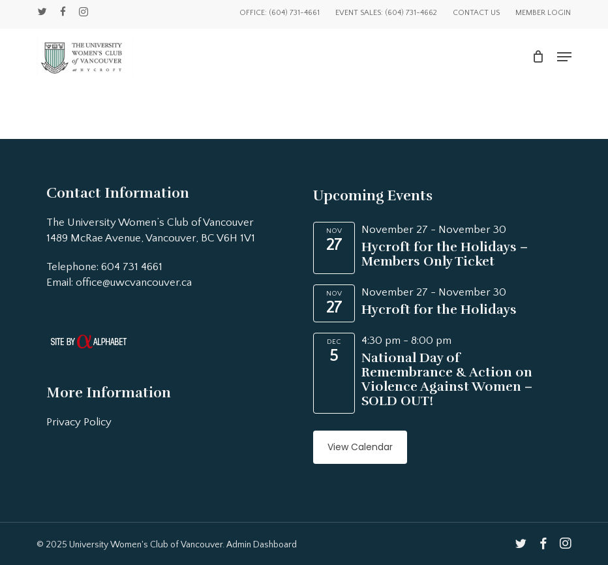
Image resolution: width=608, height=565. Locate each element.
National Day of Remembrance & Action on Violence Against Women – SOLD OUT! (446, 379)
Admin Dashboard (261, 545)
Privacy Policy (79, 422)
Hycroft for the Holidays (439, 309)
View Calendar (360, 446)
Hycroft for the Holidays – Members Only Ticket (444, 254)
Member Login (543, 12)
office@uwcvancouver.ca (134, 282)
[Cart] (538, 56)
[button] (564, 56)
